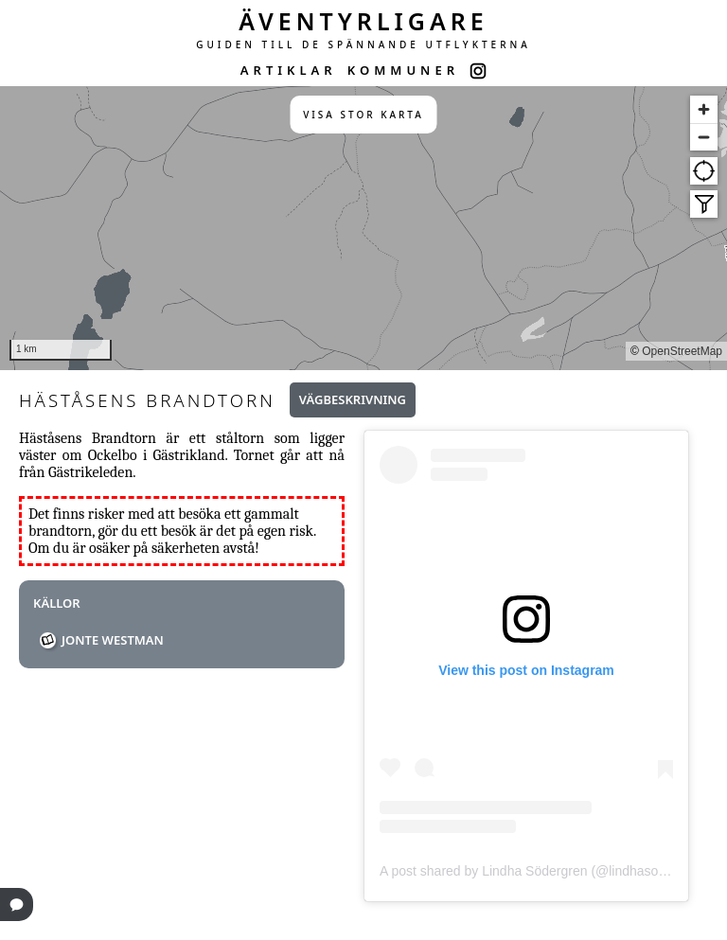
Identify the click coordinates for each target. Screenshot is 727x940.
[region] (363, 228)
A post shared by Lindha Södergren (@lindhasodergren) (544, 870)
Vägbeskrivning (352, 399)
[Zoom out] (704, 137)
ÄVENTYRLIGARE (363, 21)
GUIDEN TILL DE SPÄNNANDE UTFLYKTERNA (363, 44)
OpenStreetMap (682, 351)
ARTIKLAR (288, 70)
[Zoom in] (704, 109)
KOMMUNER (403, 70)
